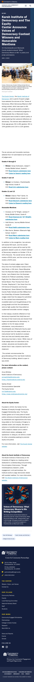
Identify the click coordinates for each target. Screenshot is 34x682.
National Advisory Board (9, 603)
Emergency (16, 674)
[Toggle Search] (30, 6)
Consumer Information (25, 672)
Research (4, 625)
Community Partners (8, 595)
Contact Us (5, 587)
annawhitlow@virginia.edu (10, 377)
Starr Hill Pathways (7, 535)
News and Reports (7, 633)
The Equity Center (8, 96)
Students (4, 609)
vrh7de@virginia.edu (9, 391)
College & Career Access (8, 538)
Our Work (6, 614)
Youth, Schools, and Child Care (22, 535)
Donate (4, 638)
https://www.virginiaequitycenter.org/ (14, 394)
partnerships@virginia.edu (12, 572)
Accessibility (8, 674)
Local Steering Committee (9, 601)
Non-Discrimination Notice (9, 672)
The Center (7, 581)
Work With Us (6, 628)
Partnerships (6, 620)
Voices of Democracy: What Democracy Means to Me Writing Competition (16, 509)
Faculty (4, 598)
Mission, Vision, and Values (10, 584)
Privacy (27, 674)
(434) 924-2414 (9, 575)
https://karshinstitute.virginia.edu (13, 380)
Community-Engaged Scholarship (12, 617)
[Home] (15, 555)
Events (4, 636)
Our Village (7, 592)
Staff (3, 606)
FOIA (22, 674)
